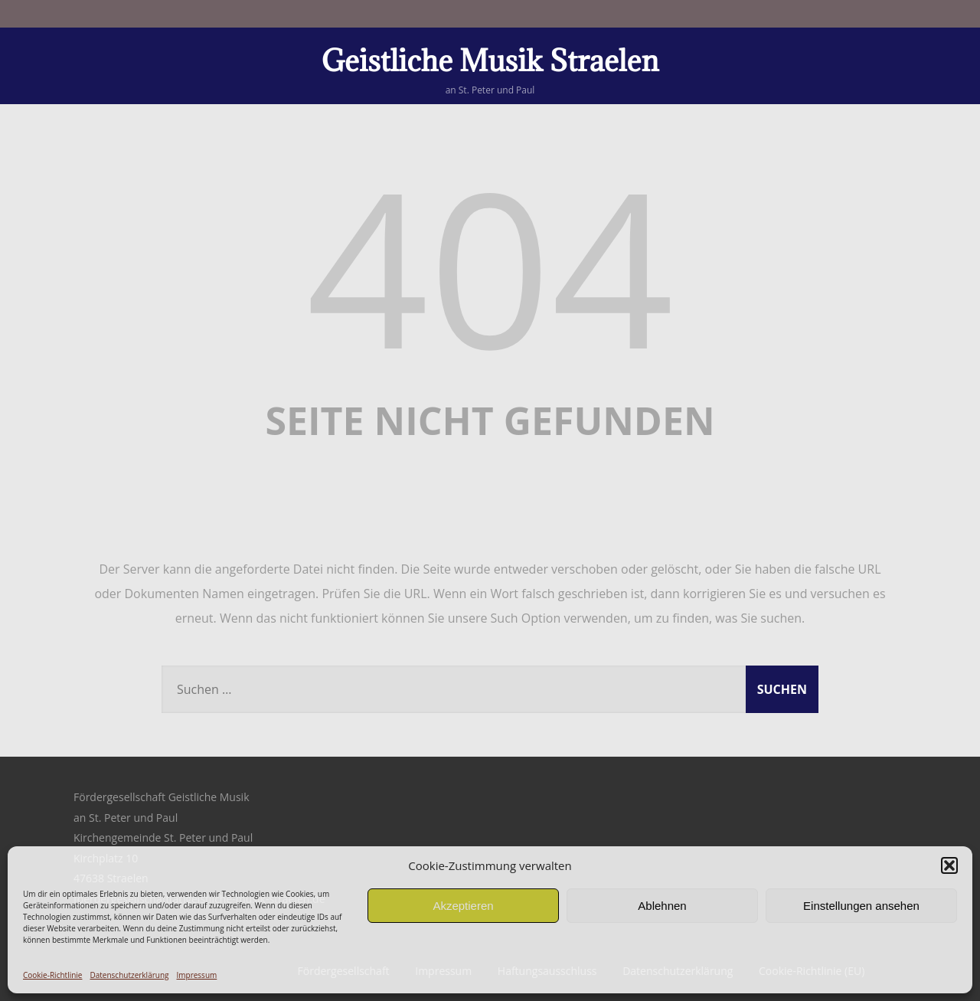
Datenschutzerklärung (129, 975)
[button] (949, 865)
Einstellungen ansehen (861, 905)
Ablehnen (662, 905)
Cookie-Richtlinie (52, 975)
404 (490, 265)
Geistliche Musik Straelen (490, 60)
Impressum (196, 975)
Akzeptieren (463, 905)
